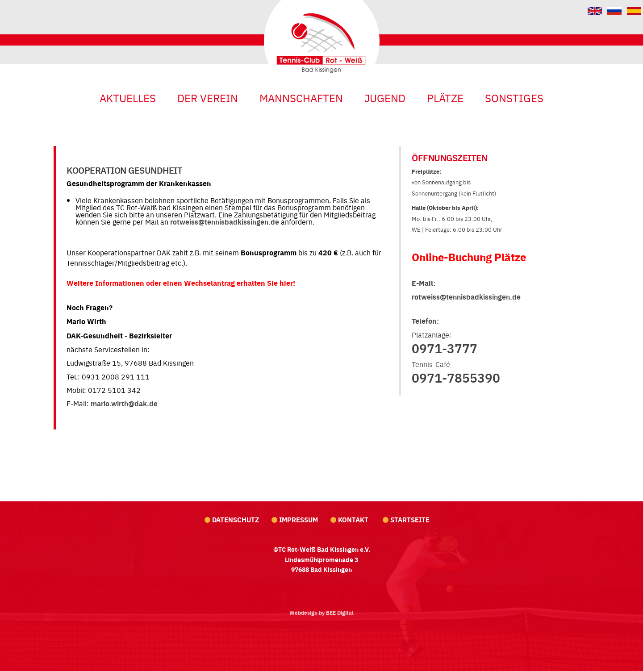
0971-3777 (444, 348)
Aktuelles (128, 97)
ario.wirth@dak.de (127, 403)
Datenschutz (235, 519)
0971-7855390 (456, 377)
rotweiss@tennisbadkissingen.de (224, 222)
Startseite (410, 519)
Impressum (298, 519)
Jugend (384, 97)
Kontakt (354, 519)
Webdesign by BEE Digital (321, 612)
